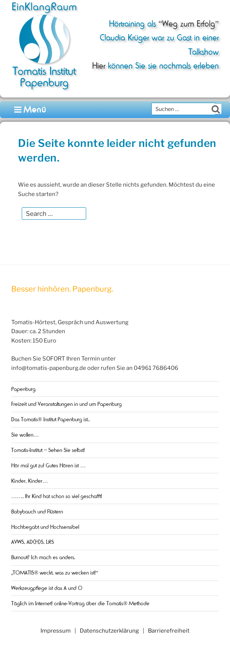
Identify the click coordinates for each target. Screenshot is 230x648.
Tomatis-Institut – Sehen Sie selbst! (48, 450)
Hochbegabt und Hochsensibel (45, 527)
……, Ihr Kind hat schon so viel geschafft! (56, 496)
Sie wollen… (25, 434)
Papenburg (23, 389)
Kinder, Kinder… (29, 481)
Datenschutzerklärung (109, 630)
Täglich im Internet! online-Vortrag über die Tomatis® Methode (80, 603)
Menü (30, 109)
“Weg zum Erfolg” (187, 23)
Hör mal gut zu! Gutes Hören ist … (48, 465)
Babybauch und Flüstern (37, 511)
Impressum (55, 630)
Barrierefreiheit (169, 630)
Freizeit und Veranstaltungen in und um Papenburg (66, 404)
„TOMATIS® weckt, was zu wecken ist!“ (54, 572)
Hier (98, 65)
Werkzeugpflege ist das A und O (46, 588)
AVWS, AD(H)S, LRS (32, 542)
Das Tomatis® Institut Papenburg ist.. (50, 419)
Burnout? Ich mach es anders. (43, 557)
